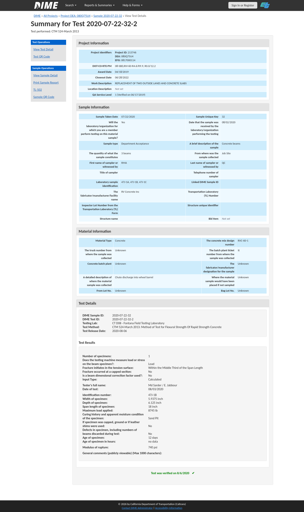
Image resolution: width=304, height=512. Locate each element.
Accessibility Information (168, 508)
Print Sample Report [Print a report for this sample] (46, 82)
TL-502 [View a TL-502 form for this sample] (37, 90)
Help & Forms (132, 5)
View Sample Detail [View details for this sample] (45, 75)
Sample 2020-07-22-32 (107, 16)
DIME (37, 16)
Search (70, 5)
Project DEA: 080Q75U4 (76, 16)
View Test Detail (43, 49)
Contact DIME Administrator (137, 508)
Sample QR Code (43, 97)
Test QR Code (41, 56)
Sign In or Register (242, 5)
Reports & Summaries (100, 5)
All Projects (51, 16)
